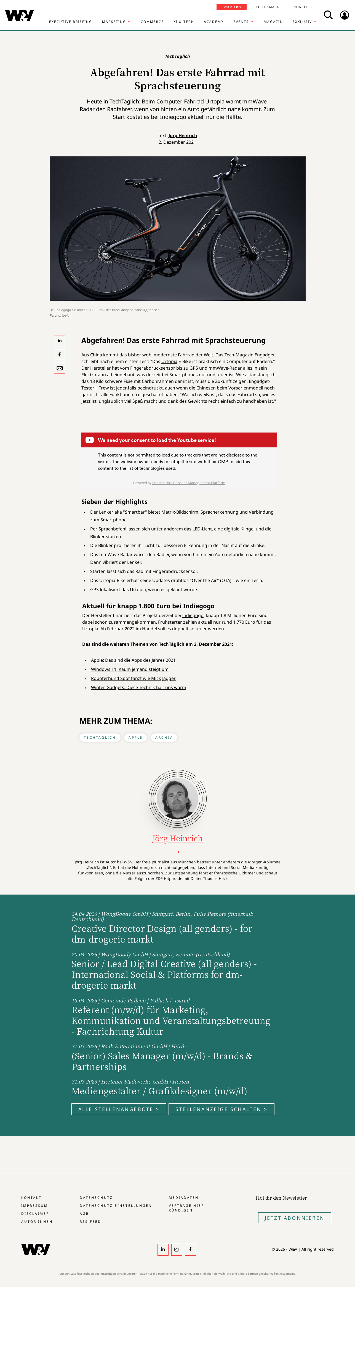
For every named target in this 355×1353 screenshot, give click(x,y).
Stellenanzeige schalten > (221, 1109)
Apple (136, 737)
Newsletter (305, 7)
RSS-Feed (90, 1221)
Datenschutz (96, 1197)
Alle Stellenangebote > (118, 1109)
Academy (214, 22)
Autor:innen (37, 1221)
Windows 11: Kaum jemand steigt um (130, 669)
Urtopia (169, 361)
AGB (84, 1213)
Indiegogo (193, 615)
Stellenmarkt (267, 7)
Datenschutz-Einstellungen (116, 1205)
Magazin (273, 22)
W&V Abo (232, 7)
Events (241, 22)
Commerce (152, 22)
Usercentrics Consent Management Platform (188, 482)
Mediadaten (184, 1197)
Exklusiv (302, 22)
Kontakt (31, 1197)
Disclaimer (35, 1213)
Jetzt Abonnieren (295, 1218)
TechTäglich (100, 737)
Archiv (163, 737)
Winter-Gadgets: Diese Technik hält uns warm (138, 687)
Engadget (265, 355)
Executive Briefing (70, 22)
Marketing (114, 22)
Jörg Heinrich (183, 135)
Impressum (34, 1205)
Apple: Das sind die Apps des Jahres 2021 (133, 660)
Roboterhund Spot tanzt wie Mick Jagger (133, 678)
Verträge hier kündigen (186, 1208)
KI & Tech (184, 22)
